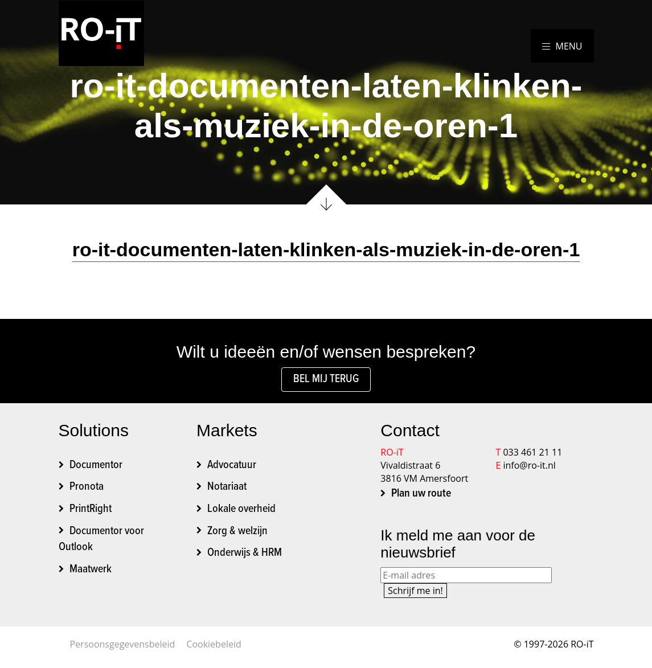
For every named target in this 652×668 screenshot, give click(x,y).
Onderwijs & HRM (244, 553)
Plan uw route (421, 493)
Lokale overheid (241, 509)
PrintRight (90, 509)
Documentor (95, 465)
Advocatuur (231, 465)
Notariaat (227, 487)
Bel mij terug (326, 379)
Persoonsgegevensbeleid (122, 644)
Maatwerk (90, 569)
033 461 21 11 (532, 452)
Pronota (86, 487)
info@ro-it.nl (529, 465)
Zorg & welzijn (237, 531)
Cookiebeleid (213, 644)
